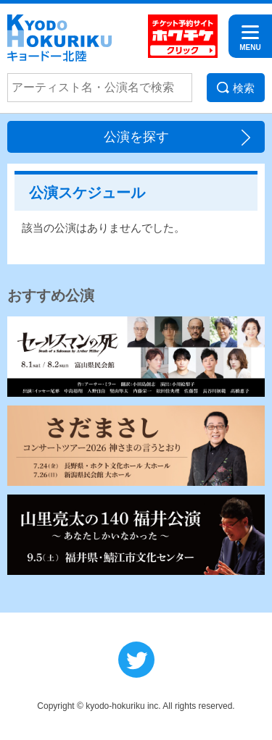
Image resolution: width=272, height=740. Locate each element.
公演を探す (136, 137)
